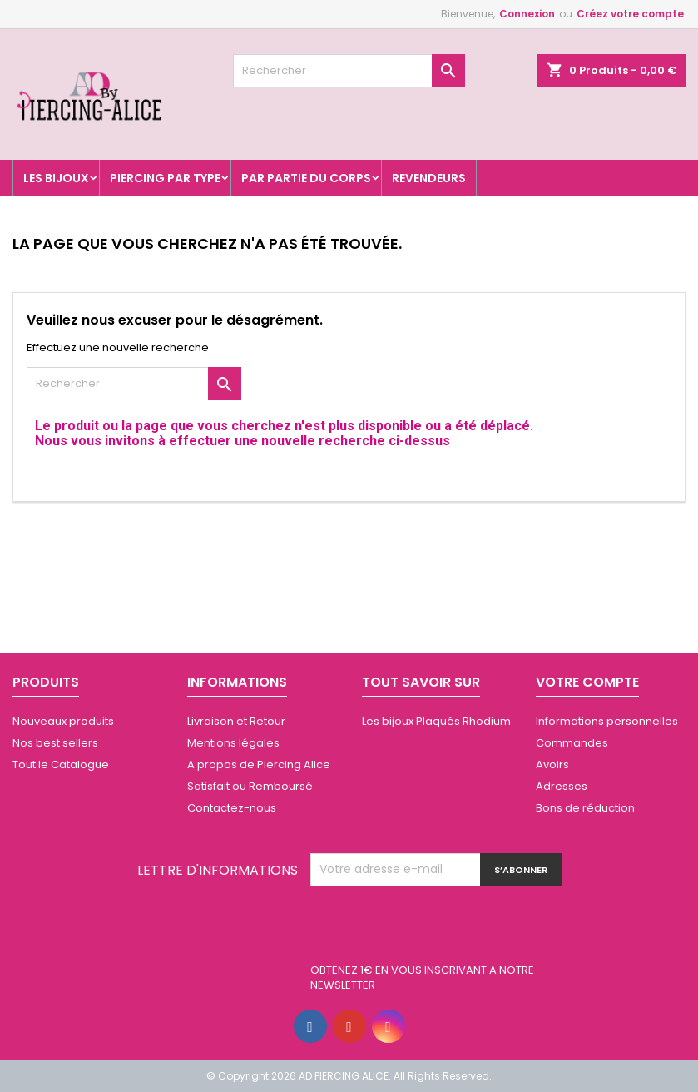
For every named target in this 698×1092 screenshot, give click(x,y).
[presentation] (436, 927)
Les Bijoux (56, 178)
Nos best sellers (55, 743)
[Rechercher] (349, 70)
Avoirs (552, 764)
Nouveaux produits (63, 721)
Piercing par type (165, 178)
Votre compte (587, 682)
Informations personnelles (607, 721)
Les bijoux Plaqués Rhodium (436, 721)
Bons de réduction (585, 808)
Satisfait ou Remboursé (250, 786)
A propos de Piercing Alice (258, 764)
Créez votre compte (630, 14)
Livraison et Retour (236, 721)
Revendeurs (429, 178)
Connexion (527, 14)
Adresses (561, 786)
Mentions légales (233, 743)
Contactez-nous (231, 808)
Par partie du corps (306, 178)
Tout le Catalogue (60, 764)
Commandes (572, 743)
